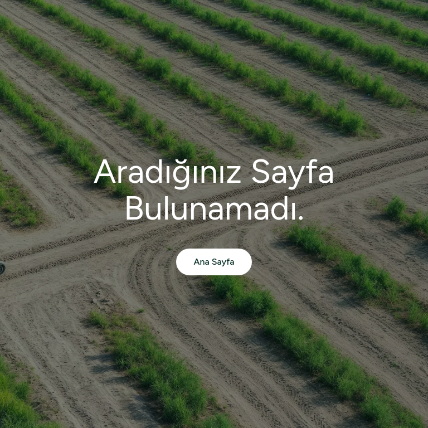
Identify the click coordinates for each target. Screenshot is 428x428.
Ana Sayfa (214, 261)
